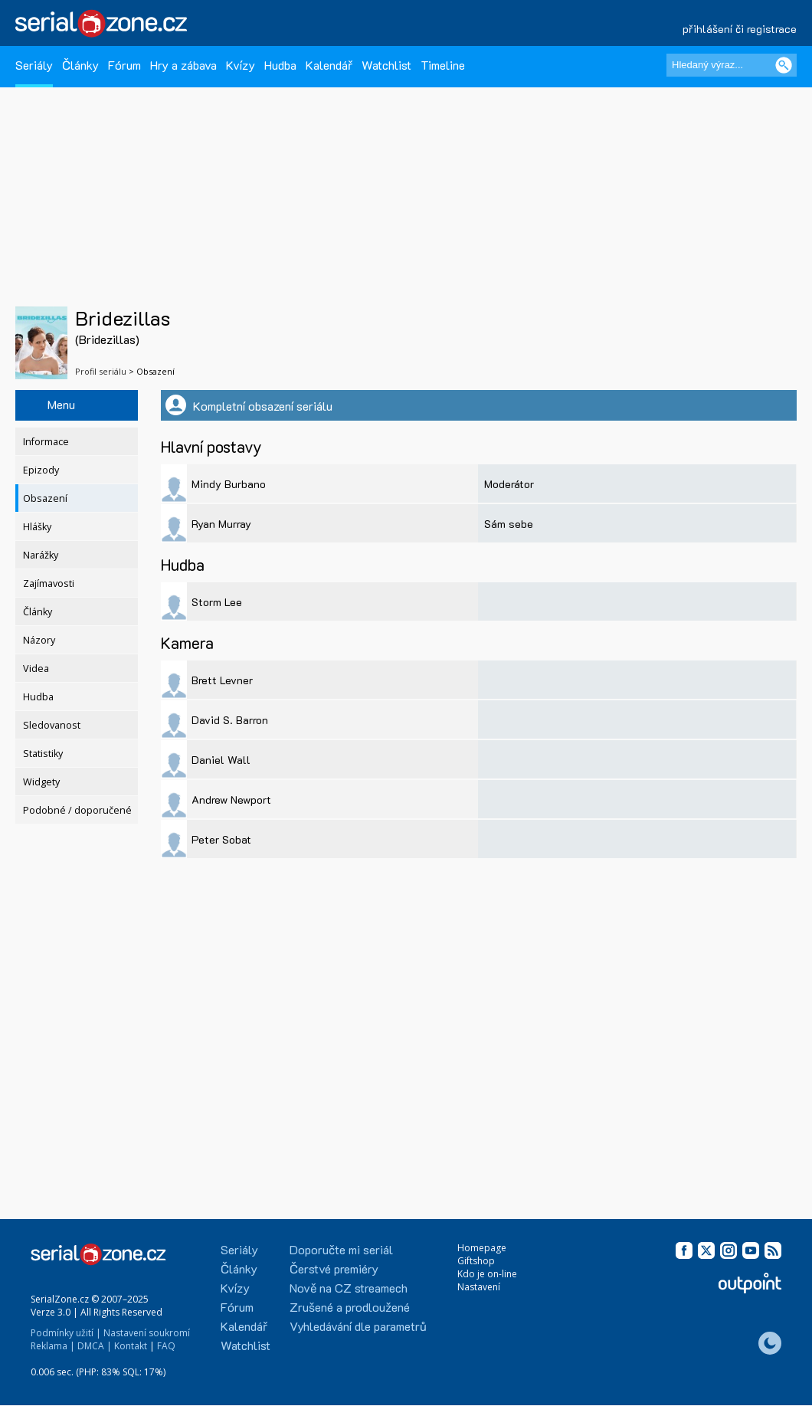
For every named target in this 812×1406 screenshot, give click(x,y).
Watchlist (386, 65)
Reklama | (53, 1345)
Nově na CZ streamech (349, 1288)
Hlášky (37, 526)
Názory (39, 640)
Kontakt (130, 1345)
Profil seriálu (100, 371)
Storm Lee (217, 602)
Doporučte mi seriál (341, 1249)
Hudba (280, 65)
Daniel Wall (221, 759)
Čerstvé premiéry (334, 1268)
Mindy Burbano (229, 484)
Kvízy (240, 65)
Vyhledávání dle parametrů (358, 1326)
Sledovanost (51, 725)
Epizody (41, 470)
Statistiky (43, 753)
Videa (36, 668)
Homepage (481, 1247)
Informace (46, 441)
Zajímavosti (48, 583)
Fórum (124, 65)
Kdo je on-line (487, 1273)
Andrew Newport (231, 799)
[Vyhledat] (783, 65)
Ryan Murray (221, 523)
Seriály (34, 65)
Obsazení (45, 498)
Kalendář (329, 65)
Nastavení (478, 1286)
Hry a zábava (183, 65)
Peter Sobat (221, 839)
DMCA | (94, 1345)
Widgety (41, 781)
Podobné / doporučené (77, 810)
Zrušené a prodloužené (350, 1307)
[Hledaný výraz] (731, 65)
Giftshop (476, 1260)
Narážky (40, 555)
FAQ (166, 1345)
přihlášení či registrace (740, 28)
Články (80, 65)
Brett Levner (222, 680)
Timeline (443, 65)
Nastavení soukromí (146, 1332)
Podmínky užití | (66, 1332)
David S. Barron (230, 720)
